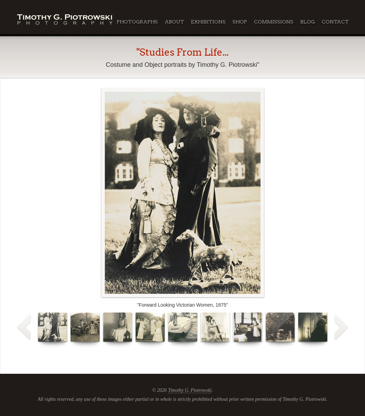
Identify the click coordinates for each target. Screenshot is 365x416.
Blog (307, 22)
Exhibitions (208, 22)
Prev (24, 327)
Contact (335, 22)
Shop (239, 22)
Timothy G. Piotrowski (190, 390)
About (174, 22)
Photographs (137, 22)
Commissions (273, 22)
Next (341, 327)
